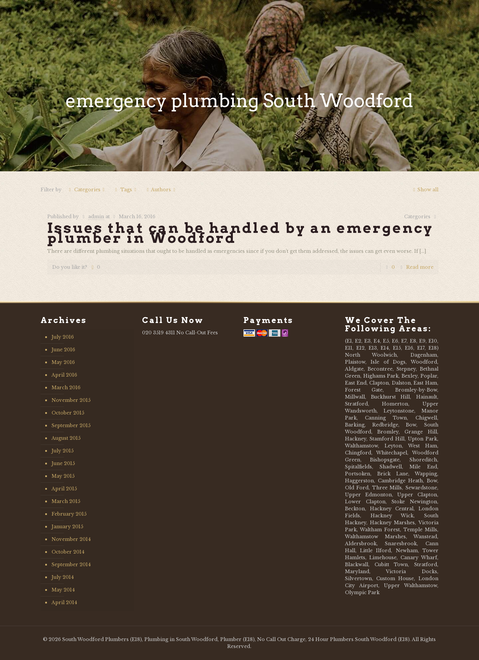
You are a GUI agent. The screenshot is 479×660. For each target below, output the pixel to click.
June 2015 (63, 463)
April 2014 (64, 602)
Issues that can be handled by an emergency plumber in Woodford (240, 233)
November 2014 (71, 539)
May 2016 (63, 362)
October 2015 (68, 413)
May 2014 (63, 590)
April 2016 (64, 375)
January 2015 (67, 527)
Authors (161, 190)
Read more (419, 267)
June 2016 (63, 350)
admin (96, 217)
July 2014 (63, 577)
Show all (424, 190)
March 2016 (66, 388)
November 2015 (71, 400)
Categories (87, 190)
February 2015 (69, 514)
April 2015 (64, 489)
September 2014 (71, 565)
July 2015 (63, 451)
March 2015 (66, 501)
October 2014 (68, 552)
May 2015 (63, 476)
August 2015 (66, 438)
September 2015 (71, 425)
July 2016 (63, 337)
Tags (125, 190)
